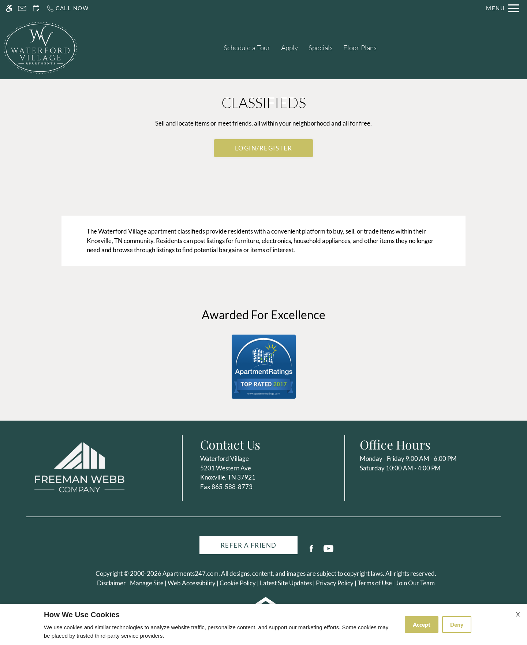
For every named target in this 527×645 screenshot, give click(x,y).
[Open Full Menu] (502, 8)
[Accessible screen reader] (9, 8)
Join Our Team (415, 583)
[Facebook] (311, 551)
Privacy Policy (335, 583)
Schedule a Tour (247, 47)
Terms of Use (375, 583)
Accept (421, 624)
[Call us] (67, 8)
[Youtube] (328, 551)
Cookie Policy (238, 583)
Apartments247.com (190, 573)
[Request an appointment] (36, 8)
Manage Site (147, 583)
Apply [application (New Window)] (289, 47)
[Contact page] (22, 8)
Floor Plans (360, 47)
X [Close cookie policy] (518, 614)
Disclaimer (111, 583)
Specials (321, 47)
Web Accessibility (192, 583)
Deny (456, 624)
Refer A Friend (249, 545)
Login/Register (263, 148)
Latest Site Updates (286, 583)
